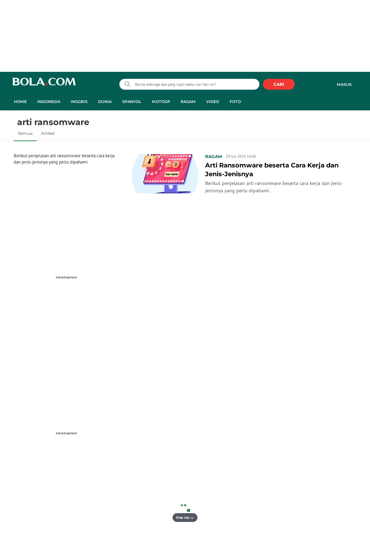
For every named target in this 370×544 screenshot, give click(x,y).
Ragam (213, 156)
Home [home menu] (20, 101)
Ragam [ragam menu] (188, 101)
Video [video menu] (212, 101)
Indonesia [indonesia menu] (48, 101)
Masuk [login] (344, 84)
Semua (25, 133)
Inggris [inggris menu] (79, 101)
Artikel (48, 133)
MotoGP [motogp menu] (161, 101)
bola (44, 85)
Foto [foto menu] (235, 101)
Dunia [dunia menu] (105, 101)
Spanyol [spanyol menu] (131, 101)
